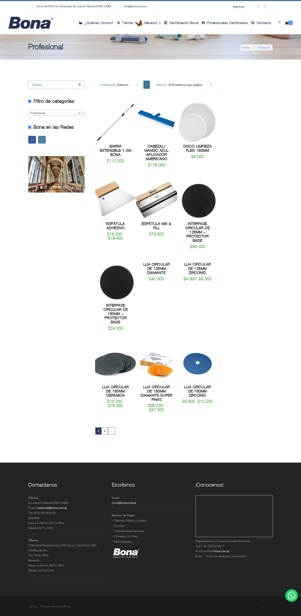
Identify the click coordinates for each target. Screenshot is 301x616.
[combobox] (56, 113)
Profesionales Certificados (225, 23)
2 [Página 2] (105, 431)
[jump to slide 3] (50, 187)
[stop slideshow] (73, 187)
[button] (291, 595)
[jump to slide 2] (46, 187)
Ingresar (238, 6)
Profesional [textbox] (55, 113)
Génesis (148, 23)
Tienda (125, 23)
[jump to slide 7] (69, 187)
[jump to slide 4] (55, 187)
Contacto (261, 23)
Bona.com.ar (222, 551)
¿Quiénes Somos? (96, 23)
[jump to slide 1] (41, 187)
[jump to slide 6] (64, 187)
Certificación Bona (181, 23)
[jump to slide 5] (60, 187)
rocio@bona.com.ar (124, 502)
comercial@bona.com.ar (51, 507)
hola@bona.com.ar (135, 6)
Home (246, 47)
